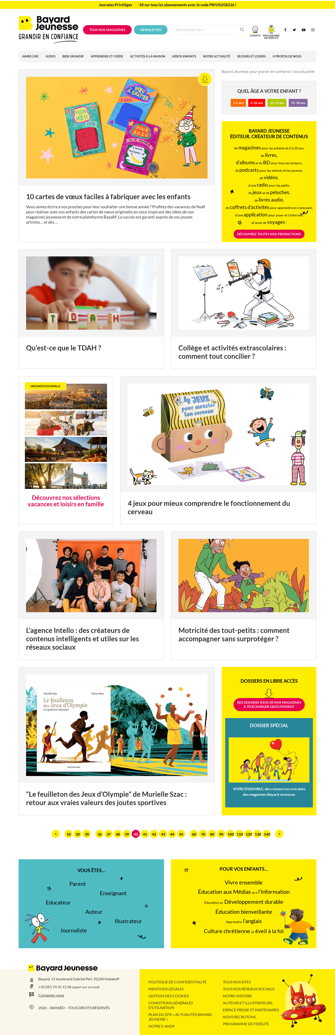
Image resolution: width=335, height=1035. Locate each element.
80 (212, 834)
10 (69, 834)
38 (118, 834)
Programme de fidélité (246, 1024)
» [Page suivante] (279, 833)
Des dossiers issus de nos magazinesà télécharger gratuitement (269, 705)
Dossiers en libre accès (269, 681)
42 (154, 834)
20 (78, 834)
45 (181, 834)
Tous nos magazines (107, 30)
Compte (255, 35)
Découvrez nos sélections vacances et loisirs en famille (66, 500)
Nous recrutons (239, 1017)
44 (172, 834)
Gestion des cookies (168, 996)
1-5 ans (238, 103)
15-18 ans (298, 103)
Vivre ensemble (244, 882)
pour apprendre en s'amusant (271, 208)
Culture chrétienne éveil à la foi (244, 931)
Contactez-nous (51, 995)
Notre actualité (216, 56)
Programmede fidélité (271, 36)
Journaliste (73, 930)
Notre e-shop (161, 1026)
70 (203, 834)
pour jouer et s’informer (273, 215)
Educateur (58, 902)
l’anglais (244, 921)
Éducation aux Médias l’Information (244, 892)
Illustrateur (128, 921)
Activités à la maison (147, 56)
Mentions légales (166, 989)
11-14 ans (277, 103)
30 (87, 834)
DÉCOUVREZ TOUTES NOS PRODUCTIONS (269, 234)
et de (271, 193)
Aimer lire (30, 56)
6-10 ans (257, 103)
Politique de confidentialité (177, 982)
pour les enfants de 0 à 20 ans (271, 148)
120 (249, 834)
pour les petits (273, 185)
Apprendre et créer (107, 56)
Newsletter (150, 30)
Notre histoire (237, 996)
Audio (50, 56)
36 (99, 834)
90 (221, 834)
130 (258, 834)
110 (240, 834)
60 (194, 834)
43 (163, 834)
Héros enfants (184, 56)
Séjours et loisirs (251, 56)
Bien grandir (73, 56)
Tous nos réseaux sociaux (249, 989)
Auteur (94, 912)
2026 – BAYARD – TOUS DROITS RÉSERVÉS (74, 1008)
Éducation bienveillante (243, 912)
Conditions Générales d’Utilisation (170, 1005)
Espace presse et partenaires (251, 1010)
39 (127, 834)
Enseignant (113, 893)
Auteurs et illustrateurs (247, 1003)
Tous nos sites (237, 982)
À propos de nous (287, 56)
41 (145, 834)
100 (231, 834)
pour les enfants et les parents (270, 170)
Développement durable (243, 902)
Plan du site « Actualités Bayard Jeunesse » (180, 1016)
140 (267, 834)
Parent (77, 884)
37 (109, 834)
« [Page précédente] (56, 833)
